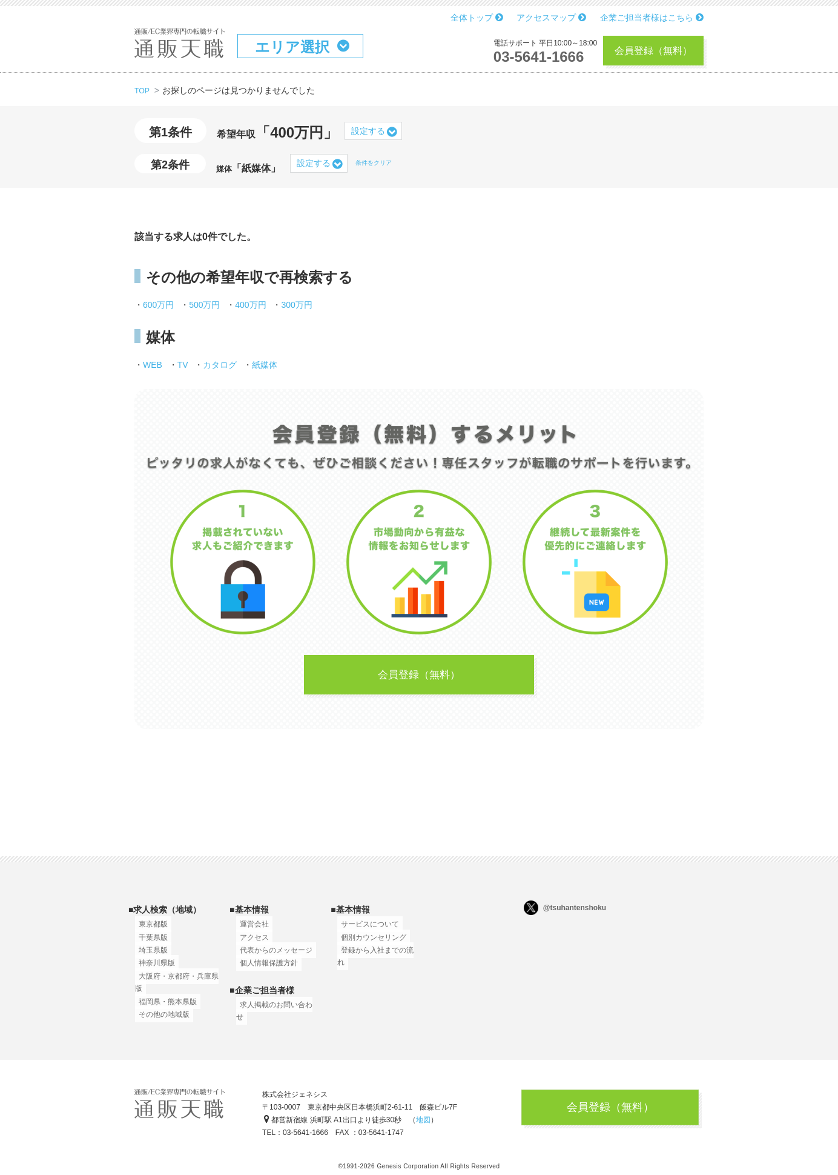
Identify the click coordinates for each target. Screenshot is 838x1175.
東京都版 (149, 930)
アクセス (250, 943)
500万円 (204, 305)
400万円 (250, 305)
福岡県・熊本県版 (164, 1008)
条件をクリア (373, 162)
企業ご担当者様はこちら (652, 17)
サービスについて (366, 930)
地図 (423, 1123)
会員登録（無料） (653, 50)
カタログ (220, 365)
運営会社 (250, 930)
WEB (152, 365)
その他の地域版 (160, 1020)
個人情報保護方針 (265, 969)
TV (182, 365)
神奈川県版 (153, 969)
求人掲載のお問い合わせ (276, 1011)
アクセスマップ (551, 17)
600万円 (158, 305)
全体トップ (476, 17)
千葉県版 (149, 943)
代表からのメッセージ (272, 956)
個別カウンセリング (370, 943)
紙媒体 (264, 365)
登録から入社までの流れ (377, 956)
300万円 (296, 305)
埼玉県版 (149, 956)
